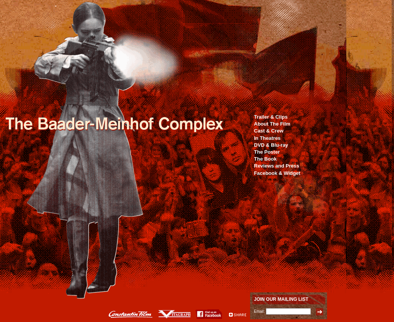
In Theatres (267, 138)
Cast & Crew (269, 131)
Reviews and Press (276, 166)
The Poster (267, 152)
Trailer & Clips (270, 117)
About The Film (272, 124)
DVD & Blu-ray (271, 145)
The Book (265, 159)
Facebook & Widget (277, 173)
